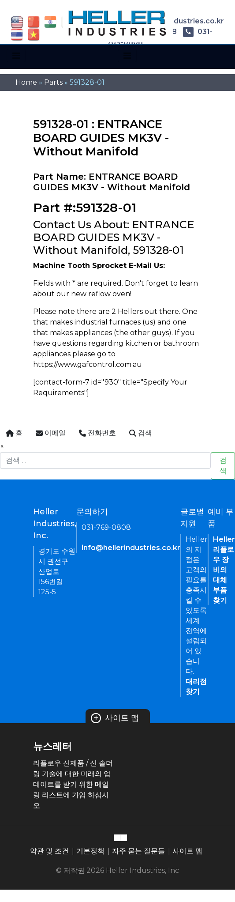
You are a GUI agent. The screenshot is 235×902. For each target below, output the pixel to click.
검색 (223, 465)
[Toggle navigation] (16, 55)
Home (26, 82)
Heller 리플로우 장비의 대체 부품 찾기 (224, 569)
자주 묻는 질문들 (138, 851)
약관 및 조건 (49, 851)
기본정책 (90, 851)
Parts (53, 82)
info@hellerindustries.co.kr (131, 547)
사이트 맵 (115, 718)
